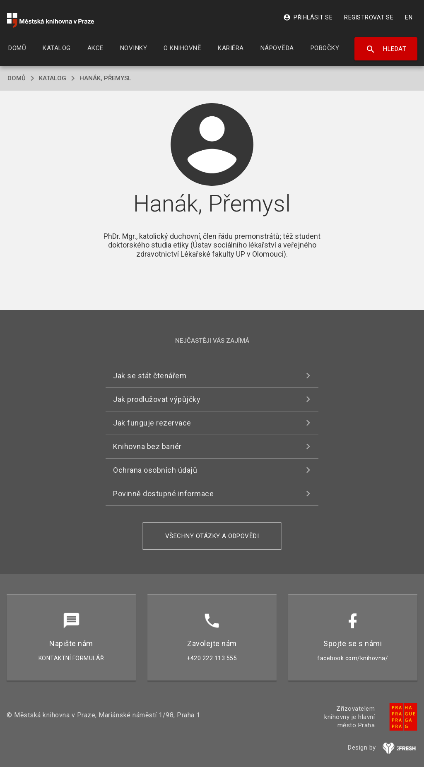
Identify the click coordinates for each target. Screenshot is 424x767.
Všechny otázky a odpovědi (212, 536)
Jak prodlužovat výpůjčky (156, 399)
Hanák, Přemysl (105, 78)
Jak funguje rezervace (152, 422)
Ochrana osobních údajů (155, 470)
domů (16, 78)
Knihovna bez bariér (147, 446)
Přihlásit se (307, 17)
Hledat (386, 49)
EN (408, 17)
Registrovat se (368, 17)
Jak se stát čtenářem (149, 375)
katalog (52, 78)
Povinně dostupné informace (163, 493)
